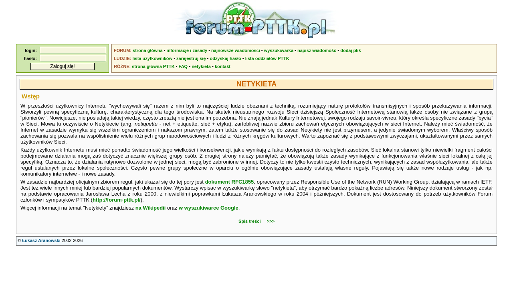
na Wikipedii (150, 208)
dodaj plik (350, 50)
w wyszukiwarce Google (208, 208)
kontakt (222, 66)
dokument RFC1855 (229, 182)
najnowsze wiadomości (235, 50)
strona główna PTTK (153, 66)
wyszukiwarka (278, 50)
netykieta (201, 66)
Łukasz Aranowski (41, 240)
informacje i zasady (187, 50)
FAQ (183, 66)
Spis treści (249, 221)
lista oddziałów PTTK (267, 58)
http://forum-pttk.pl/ (117, 200)
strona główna (148, 50)
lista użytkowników (152, 58)
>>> (271, 221)
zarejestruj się (191, 58)
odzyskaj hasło (225, 58)
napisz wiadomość (316, 50)
